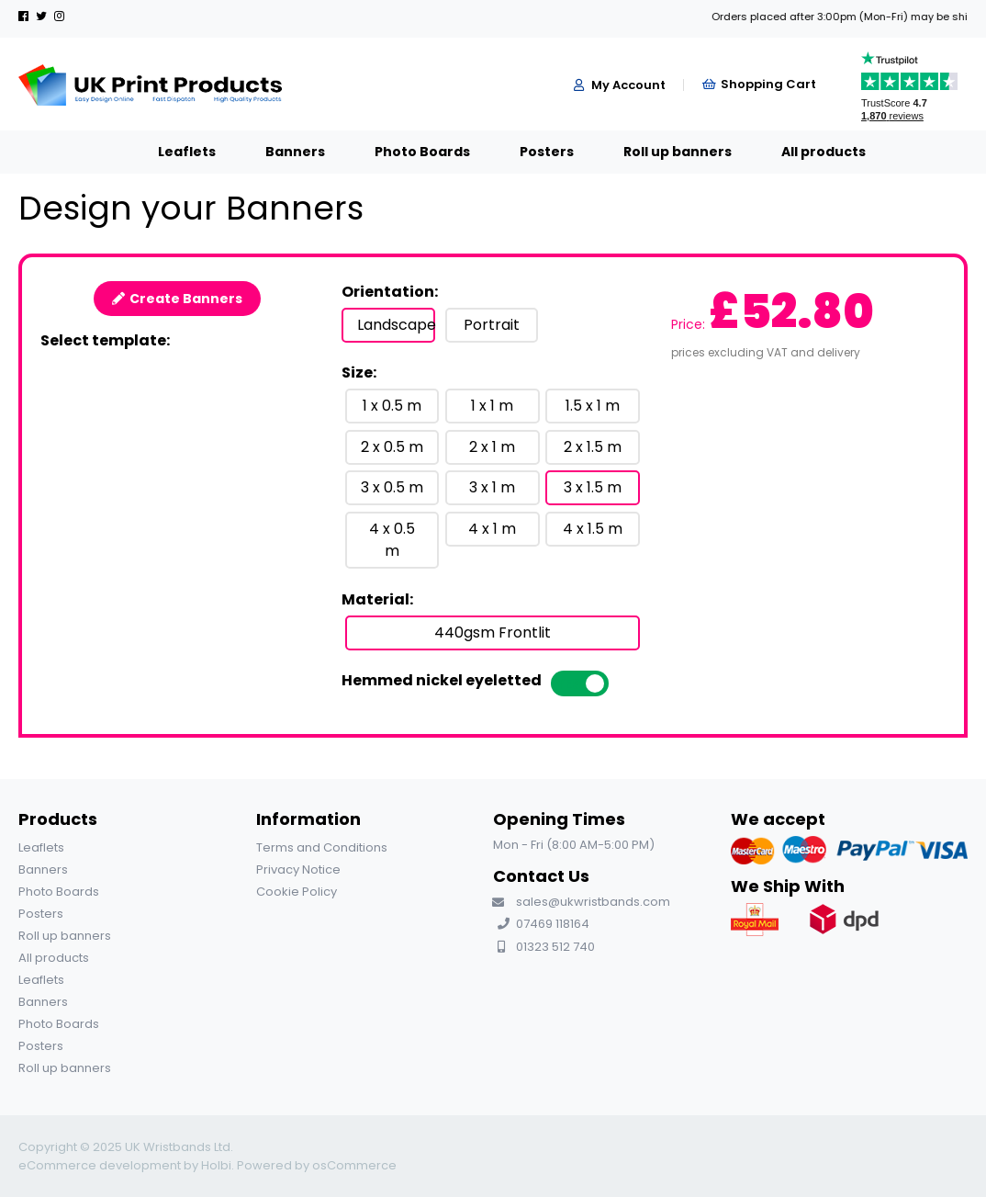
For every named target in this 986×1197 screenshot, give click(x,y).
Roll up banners (659, 151)
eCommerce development (99, 1165)
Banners (277, 151)
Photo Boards (404, 151)
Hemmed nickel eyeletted (442, 680)
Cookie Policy (296, 891)
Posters (528, 151)
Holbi (216, 1165)
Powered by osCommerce (317, 1165)
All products (805, 151)
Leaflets (168, 151)
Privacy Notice (298, 869)
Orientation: (390, 291)
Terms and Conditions (321, 847)
